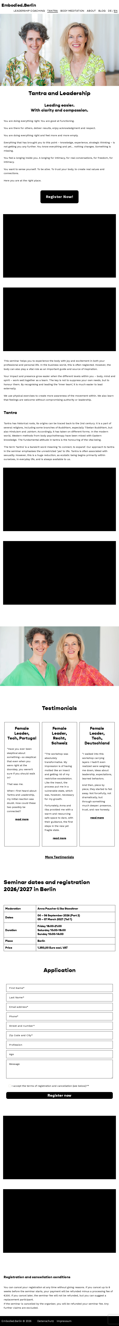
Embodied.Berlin (24, 6)
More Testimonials (59, 856)
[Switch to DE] (110, 12)
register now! (59, 197)
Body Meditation (72, 12)
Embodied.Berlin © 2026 (17, 1321)
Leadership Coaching (29, 12)
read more (21, 819)
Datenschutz (46, 1321)
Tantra (52, 12)
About (91, 12)
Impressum (65, 1321)
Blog (102, 12)
